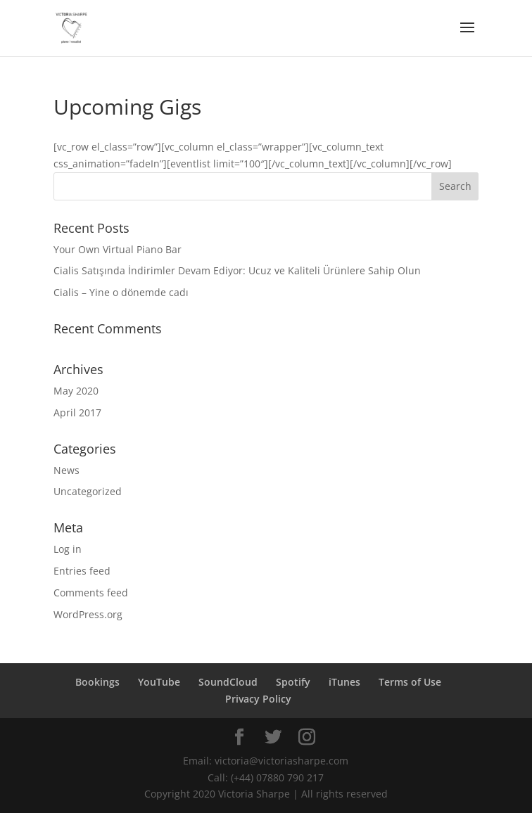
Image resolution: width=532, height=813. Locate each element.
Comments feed (90, 592)
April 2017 (77, 412)
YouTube (159, 682)
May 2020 (76, 390)
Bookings (97, 682)
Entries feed (81, 570)
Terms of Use (410, 682)
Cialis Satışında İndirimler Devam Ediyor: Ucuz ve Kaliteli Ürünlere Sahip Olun (237, 270)
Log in (67, 549)
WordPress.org (87, 614)
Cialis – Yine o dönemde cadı (121, 292)
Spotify (293, 682)
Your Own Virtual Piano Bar (117, 249)
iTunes (344, 682)
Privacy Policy (258, 698)
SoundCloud (228, 682)
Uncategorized (87, 491)
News (66, 470)
